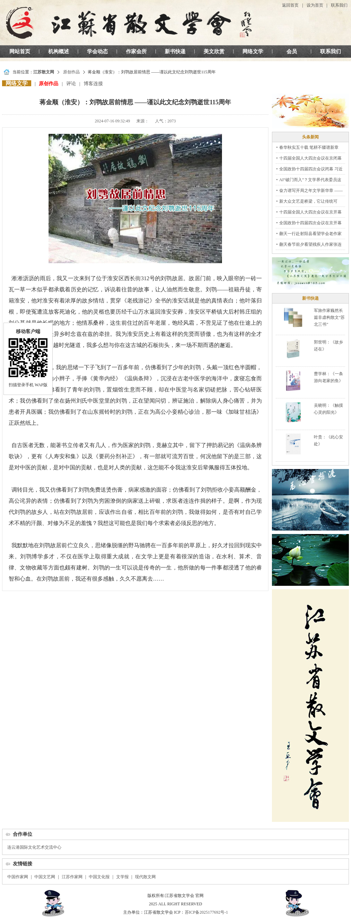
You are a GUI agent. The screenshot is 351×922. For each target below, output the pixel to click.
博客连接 (93, 83)
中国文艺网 (44, 876)
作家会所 (136, 51)
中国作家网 (17, 876)
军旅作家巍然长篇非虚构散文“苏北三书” (329, 317)
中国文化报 (99, 876)
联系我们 (339, 5)
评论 (71, 83)
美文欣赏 (214, 51)
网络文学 (252, 51)
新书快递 (175, 51)
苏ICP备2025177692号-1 (206, 912)
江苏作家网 (72, 876)
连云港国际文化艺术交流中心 (34, 847)
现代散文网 (145, 876)
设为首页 (315, 5)
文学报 (122, 876)
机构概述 (58, 51)
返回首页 (290, 5)
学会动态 (97, 51)
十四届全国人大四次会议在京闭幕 (310, 158)
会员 (291, 51)
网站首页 (19, 51)
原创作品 (71, 72)
